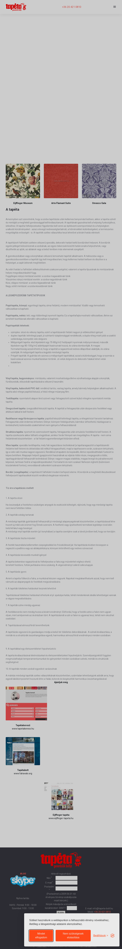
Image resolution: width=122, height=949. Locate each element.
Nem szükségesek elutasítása (73, 935)
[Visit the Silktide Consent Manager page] (112, 936)
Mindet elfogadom (41, 935)
